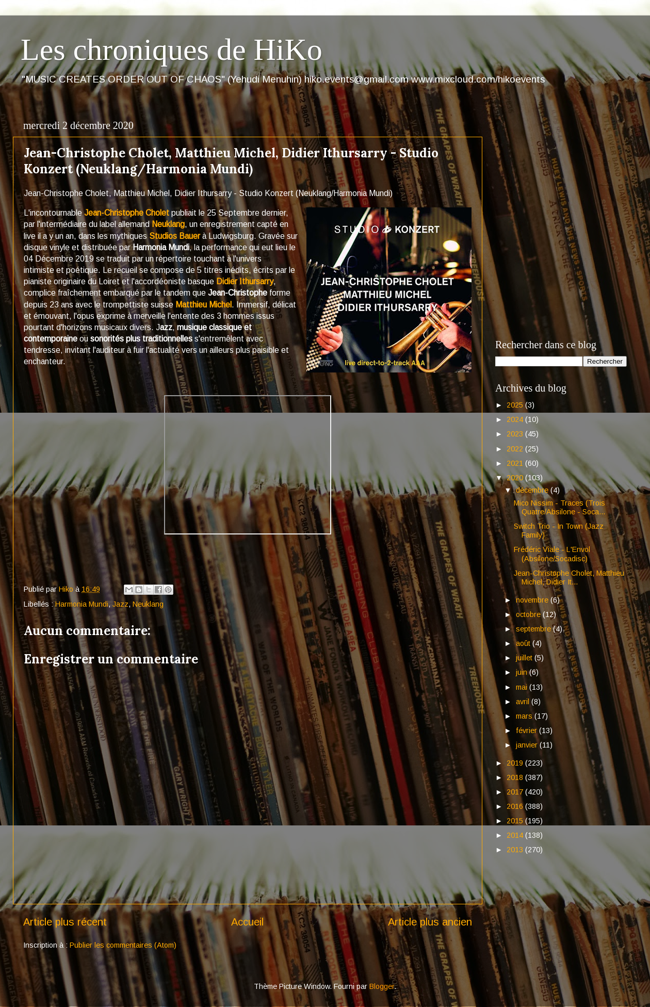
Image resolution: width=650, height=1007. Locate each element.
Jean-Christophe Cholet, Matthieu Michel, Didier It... (569, 577)
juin (522, 672)
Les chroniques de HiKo (171, 50)
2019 (516, 763)
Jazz (120, 604)
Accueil (247, 922)
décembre (533, 490)
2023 (516, 434)
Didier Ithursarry (244, 281)
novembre (533, 600)
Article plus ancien (430, 922)
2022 (516, 449)
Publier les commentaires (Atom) (123, 945)
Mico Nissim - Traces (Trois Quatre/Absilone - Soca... (559, 507)
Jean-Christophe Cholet (126, 212)
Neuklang (168, 224)
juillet (525, 658)
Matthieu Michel (203, 304)
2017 (516, 792)
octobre (529, 614)
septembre (534, 629)
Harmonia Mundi (81, 604)
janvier (528, 745)
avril (523, 701)
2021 (516, 463)
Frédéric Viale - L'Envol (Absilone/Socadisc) (552, 553)
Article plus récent (65, 922)
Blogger (381, 986)
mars (525, 716)
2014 (516, 835)
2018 (516, 777)
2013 (516, 850)
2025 (516, 405)
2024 (516, 419)
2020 (516, 478)
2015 (516, 821)
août (524, 643)
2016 (516, 806)
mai (522, 687)
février (527, 730)
